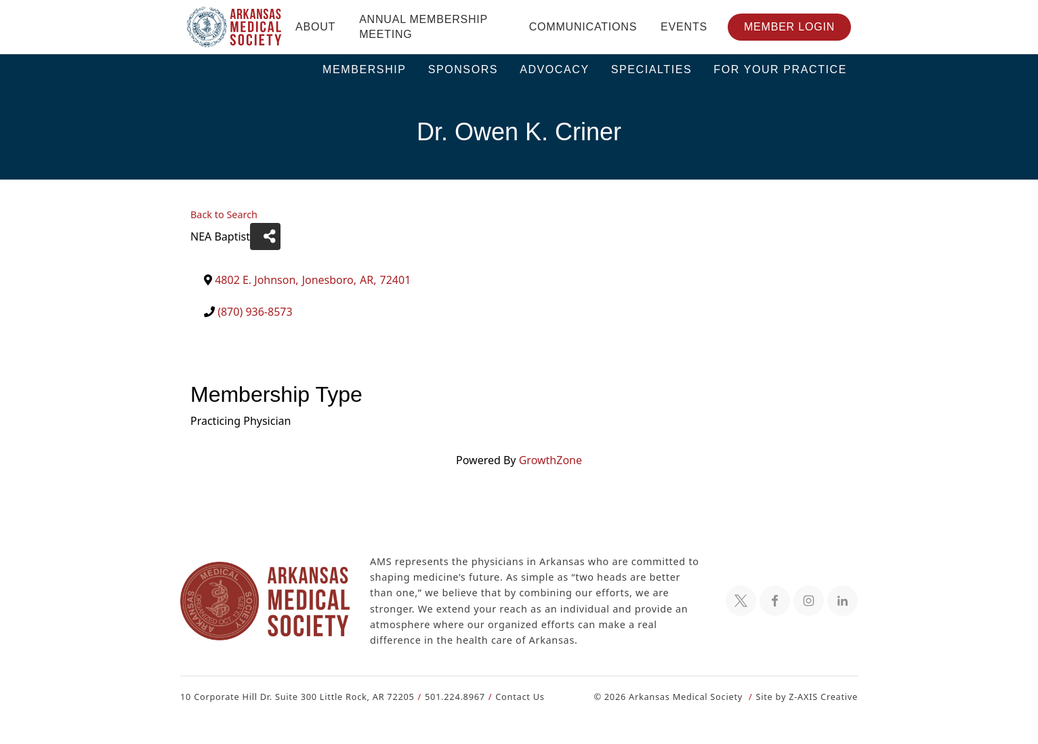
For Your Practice (780, 69)
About (315, 27)
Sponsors (463, 69)
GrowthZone (549, 460)
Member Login (789, 27)
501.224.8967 (448, 696)
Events (684, 27)
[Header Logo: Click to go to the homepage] (234, 27)
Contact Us (512, 696)
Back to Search (223, 214)
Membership (365, 69)
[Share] (263, 236)
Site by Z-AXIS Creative (806, 696)
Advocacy (554, 69)
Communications (583, 27)
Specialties (651, 69)
